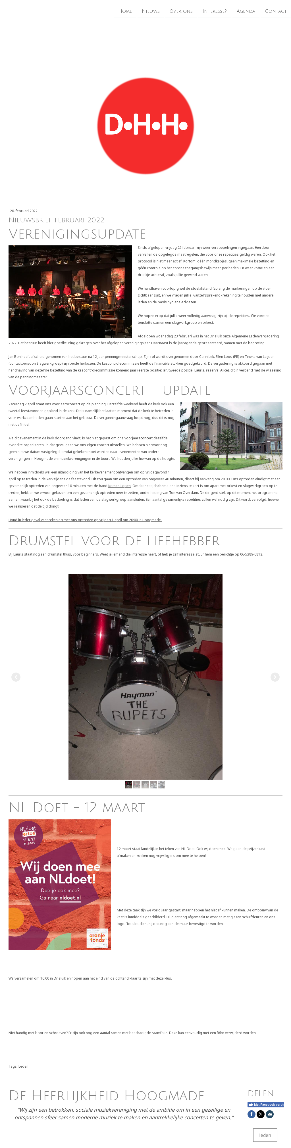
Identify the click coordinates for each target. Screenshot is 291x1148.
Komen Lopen (119, 485)
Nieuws (151, 11)
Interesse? (215, 11)
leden (265, 1135)
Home (125, 11)
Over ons (181, 11)
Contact (276, 11)
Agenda (246, 11)
